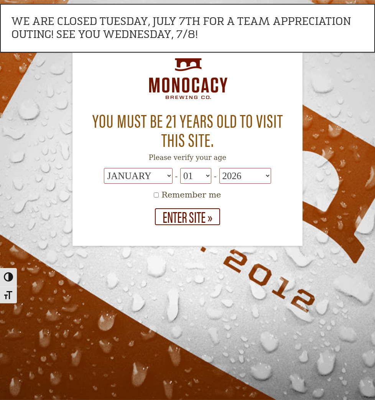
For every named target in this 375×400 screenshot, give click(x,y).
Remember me (187, 194)
